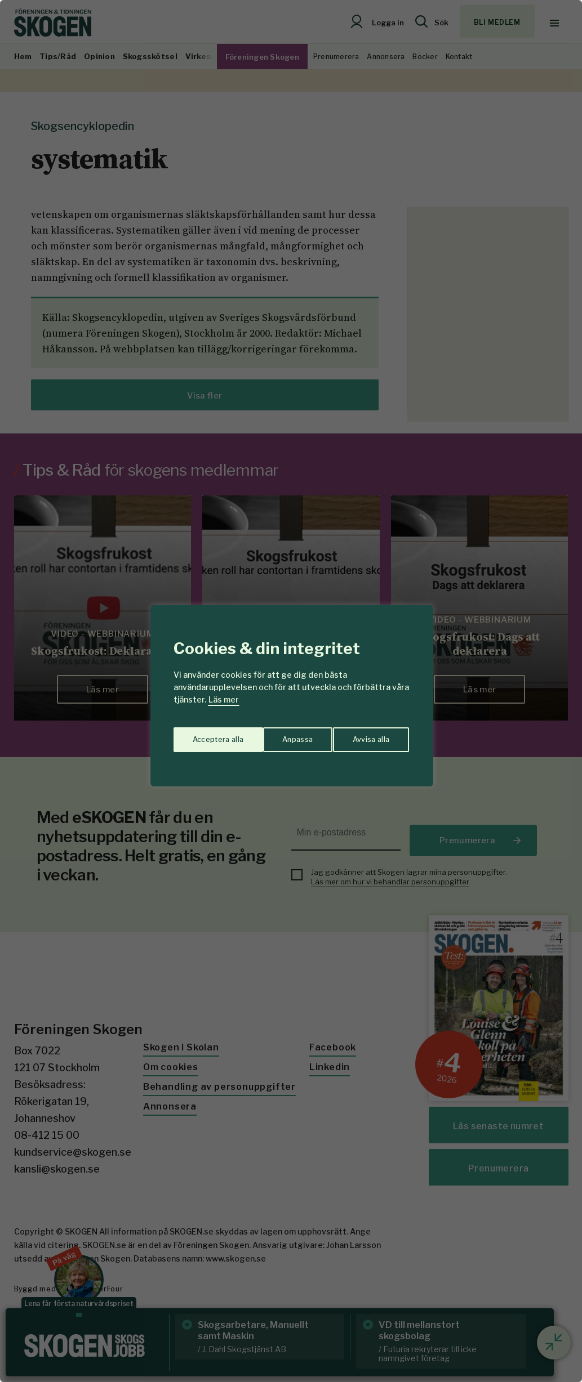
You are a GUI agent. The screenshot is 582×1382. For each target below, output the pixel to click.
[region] (291, 691)
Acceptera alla (365, 735)
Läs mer (223, 699)
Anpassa (205, 735)
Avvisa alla (279, 735)
